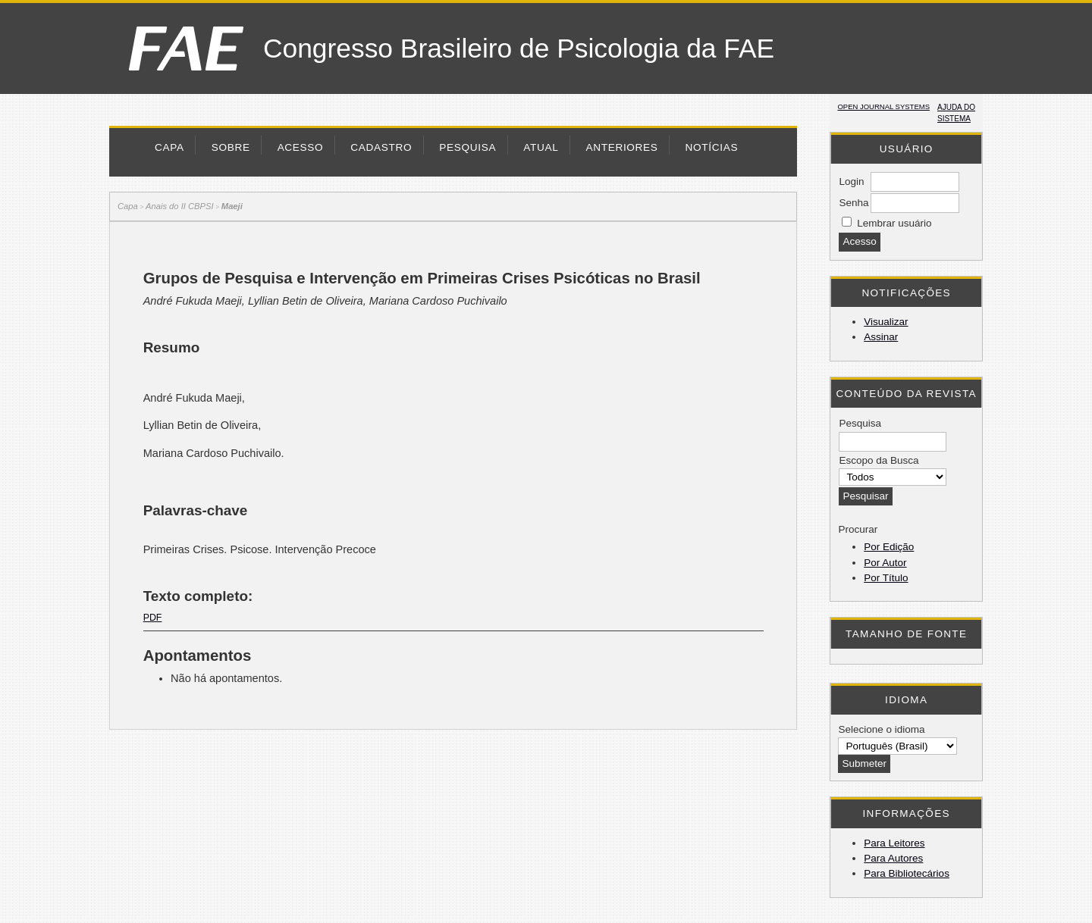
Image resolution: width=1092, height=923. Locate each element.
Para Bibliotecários (906, 873)
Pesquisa (467, 147)
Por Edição (889, 546)
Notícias (712, 147)
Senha (853, 202)
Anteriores (621, 147)
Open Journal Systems (883, 106)
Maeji (232, 206)
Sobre (231, 147)
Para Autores (893, 858)
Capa (169, 147)
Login (851, 181)
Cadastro (381, 147)
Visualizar (886, 321)
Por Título (886, 578)
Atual (540, 147)
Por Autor (885, 562)
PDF (152, 617)
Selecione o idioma (881, 729)
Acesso (301, 147)
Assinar (881, 337)
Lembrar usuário (894, 223)
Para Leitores (894, 843)
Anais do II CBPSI (180, 206)
